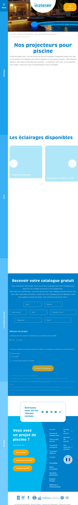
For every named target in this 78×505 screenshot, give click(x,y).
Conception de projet (24, 460)
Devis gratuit (21, 452)
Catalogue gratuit (22, 468)
